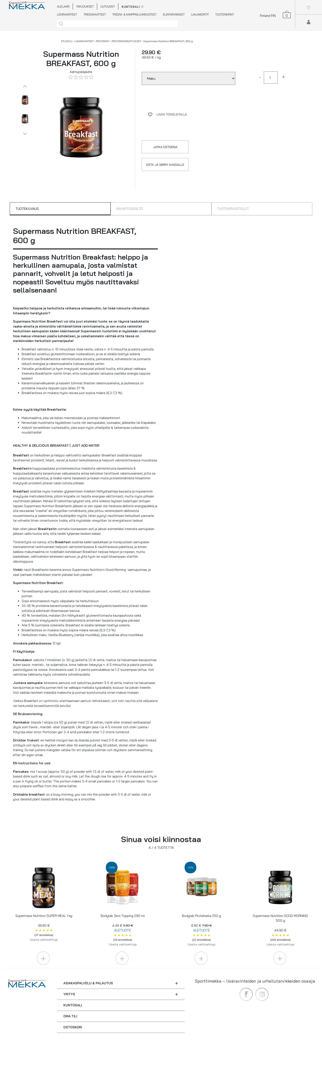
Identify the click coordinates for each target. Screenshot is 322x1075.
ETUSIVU (66, 41)
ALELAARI (63, 6)
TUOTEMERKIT (224, 14)
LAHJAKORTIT (200, 14)
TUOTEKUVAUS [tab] (27, 208)
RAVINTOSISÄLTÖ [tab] (129, 208)
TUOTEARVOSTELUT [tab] (233, 208)
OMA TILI (70, 1016)
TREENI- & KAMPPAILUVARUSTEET (134, 14)
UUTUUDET (107, 6)
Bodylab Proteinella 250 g (201, 930)
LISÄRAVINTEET (67, 14)
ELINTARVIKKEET (174, 14)
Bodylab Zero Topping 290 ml (122, 930)
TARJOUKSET (85, 6)
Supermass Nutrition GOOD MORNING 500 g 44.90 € (280, 930)
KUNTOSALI (72, 1005)
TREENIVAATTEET (95, 14)
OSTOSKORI (72, 1027)
